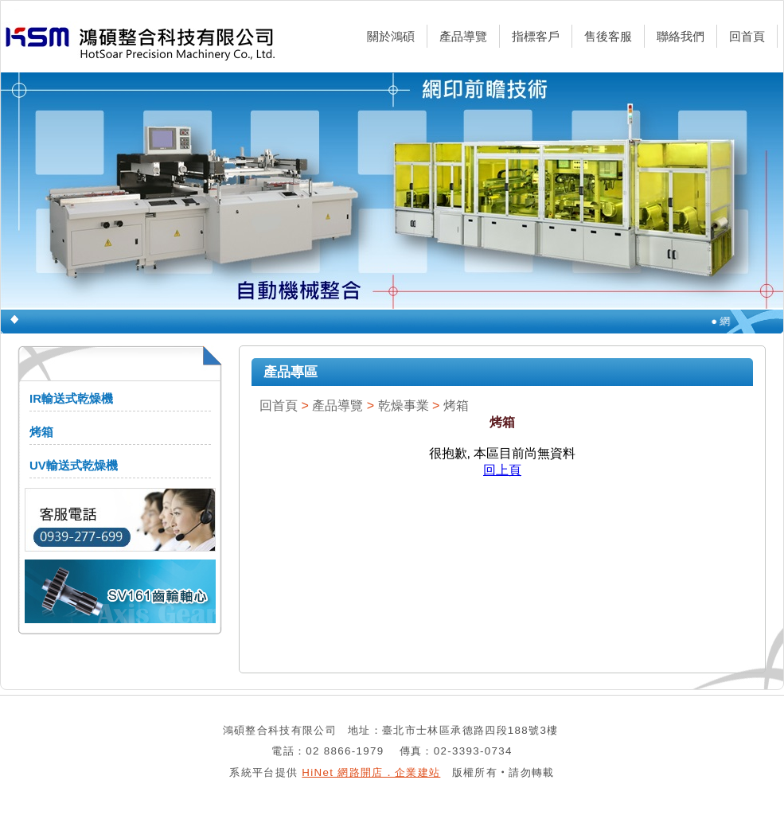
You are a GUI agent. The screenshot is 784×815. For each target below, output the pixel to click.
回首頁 (747, 36)
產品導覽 (463, 36)
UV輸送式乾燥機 (73, 465)
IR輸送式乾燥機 (71, 398)
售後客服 (608, 36)
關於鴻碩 (391, 36)
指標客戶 (536, 36)
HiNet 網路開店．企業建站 (371, 772)
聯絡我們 (680, 36)
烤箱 (41, 432)
